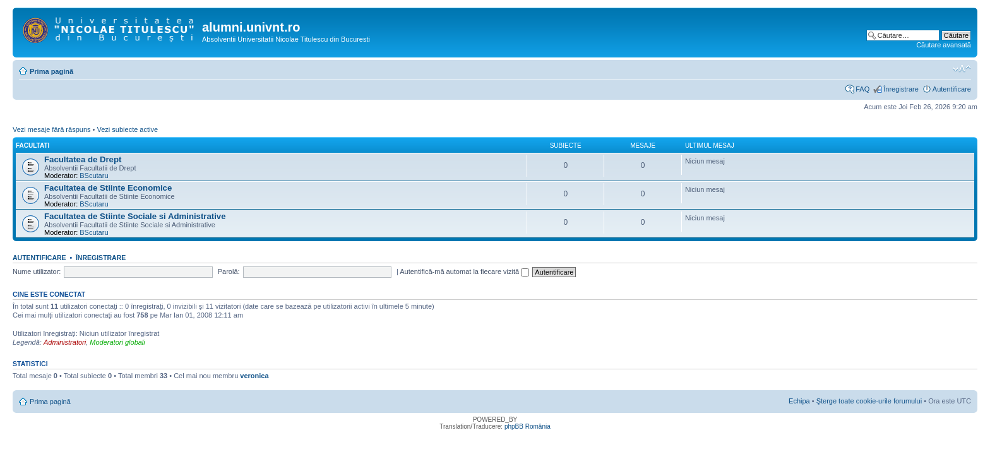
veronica (254, 375)
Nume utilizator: (37, 271)
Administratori (65, 342)
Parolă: (229, 271)
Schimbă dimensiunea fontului (962, 69)
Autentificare (952, 89)
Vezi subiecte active (127, 129)
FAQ (862, 89)
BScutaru (94, 175)
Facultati (32, 145)
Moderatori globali (117, 342)
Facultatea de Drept (82, 159)
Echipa (799, 401)
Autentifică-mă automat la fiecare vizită (464, 271)
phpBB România (527, 426)
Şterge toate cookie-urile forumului (869, 401)
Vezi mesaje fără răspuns (52, 129)
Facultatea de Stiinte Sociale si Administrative (135, 216)
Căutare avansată (943, 45)
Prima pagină (51, 71)
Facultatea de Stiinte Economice (108, 188)
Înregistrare (901, 89)
